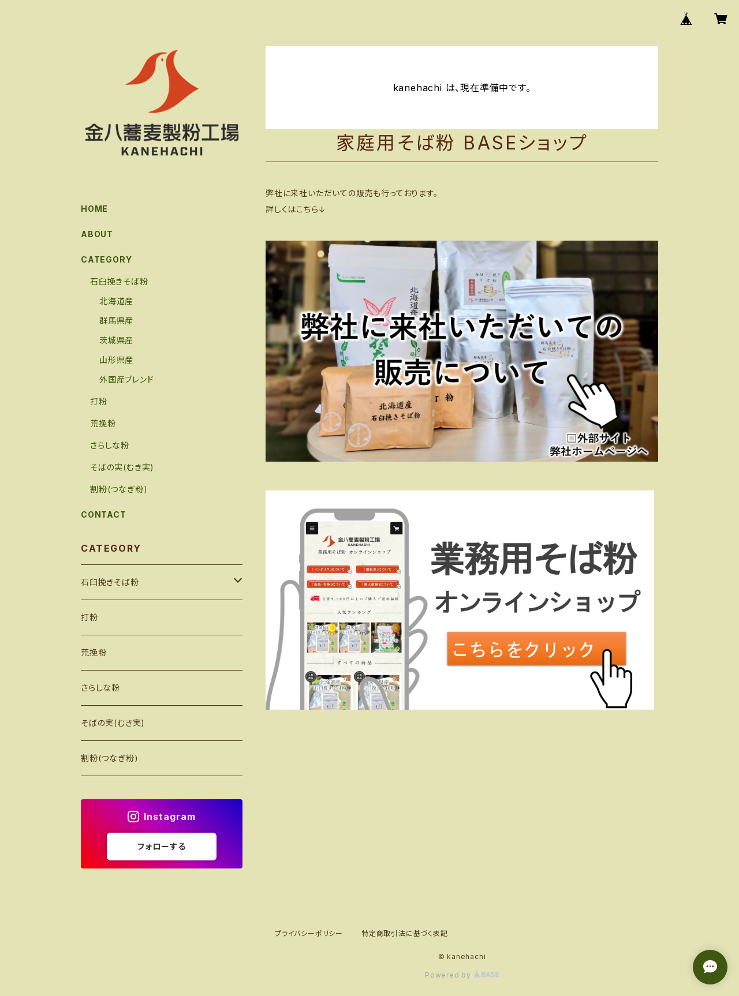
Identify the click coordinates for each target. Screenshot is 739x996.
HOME (94, 209)
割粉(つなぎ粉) (118, 489)
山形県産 (116, 360)
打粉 (98, 401)
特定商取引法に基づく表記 (404, 933)
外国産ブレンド (126, 379)
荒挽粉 (102, 423)
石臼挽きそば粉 (119, 281)
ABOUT (97, 234)
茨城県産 (116, 340)
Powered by (462, 975)
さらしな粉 (109, 445)
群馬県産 (116, 320)
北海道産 (116, 301)
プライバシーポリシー (309, 933)
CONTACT (103, 514)
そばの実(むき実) (122, 467)
